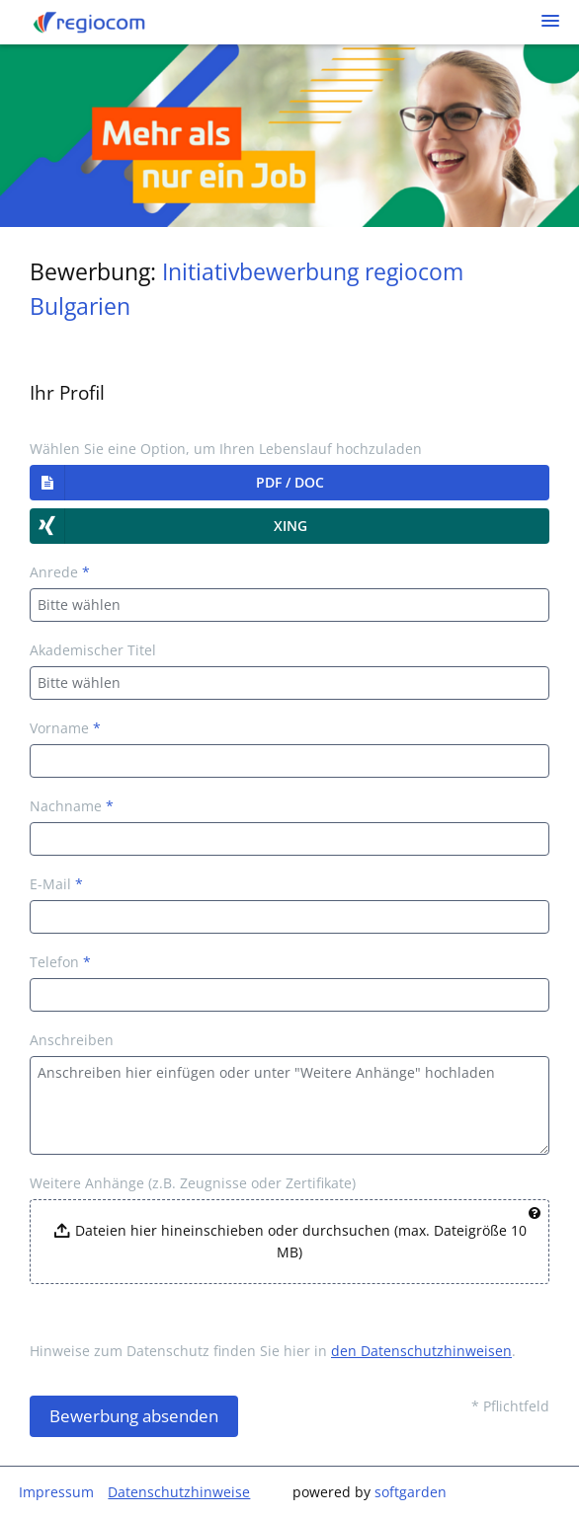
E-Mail (56, 883)
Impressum (56, 1491)
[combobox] (289, 605)
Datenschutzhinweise (179, 1491)
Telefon (60, 961)
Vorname (65, 728)
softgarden (410, 1491)
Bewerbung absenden (133, 1415)
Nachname (72, 805)
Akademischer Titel (93, 650)
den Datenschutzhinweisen (421, 1350)
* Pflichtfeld (510, 1406)
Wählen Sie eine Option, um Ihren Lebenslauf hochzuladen (226, 448)
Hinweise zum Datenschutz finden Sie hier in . (273, 1350)
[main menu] (550, 21)
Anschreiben (72, 1039)
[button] (289, 482)
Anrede (60, 572)
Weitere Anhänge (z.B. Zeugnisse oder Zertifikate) (193, 1183)
